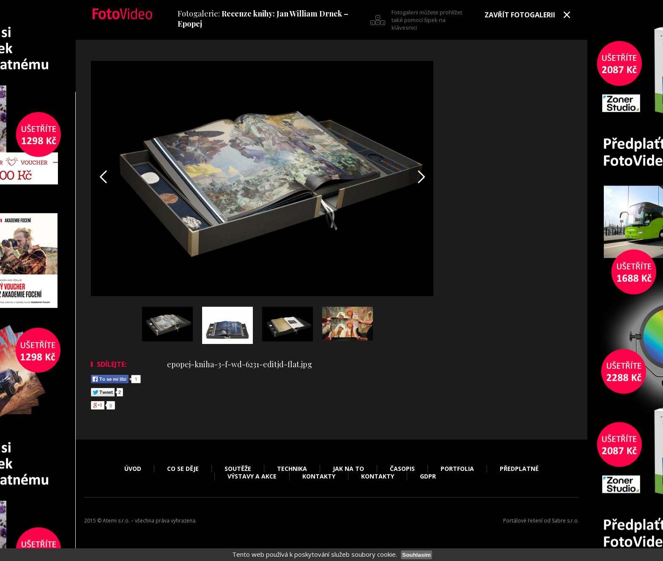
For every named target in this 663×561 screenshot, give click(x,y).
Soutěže (238, 469)
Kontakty (318, 476)
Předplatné (519, 469)
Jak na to (348, 469)
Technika (292, 469)
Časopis (402, 469)
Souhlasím (416, 555)
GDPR (428, 476)
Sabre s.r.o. (565, 520)
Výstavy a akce (252, 476)
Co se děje (183, 469)
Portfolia (457, 469)
